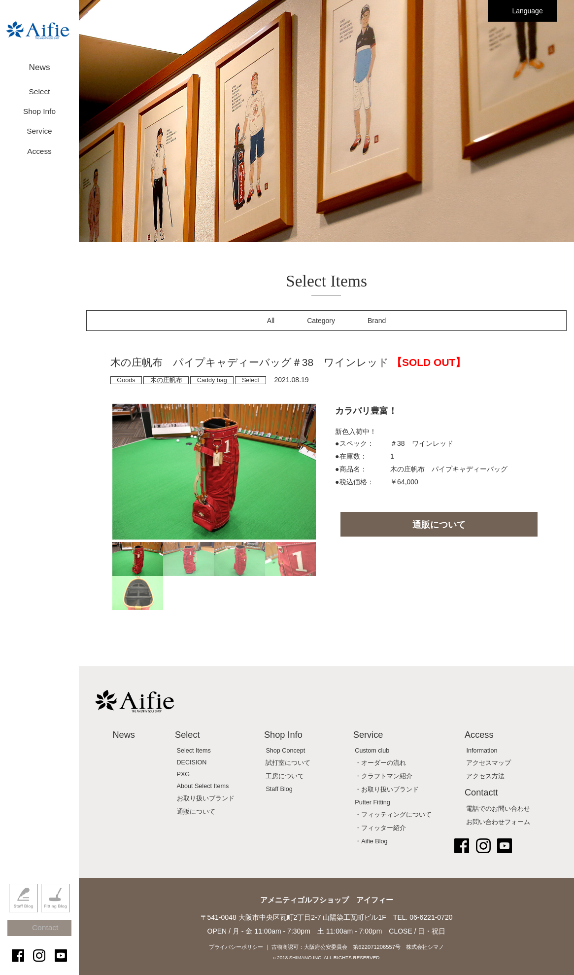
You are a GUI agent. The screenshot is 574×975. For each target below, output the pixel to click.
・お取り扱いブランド (387, 789)
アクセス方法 (485, 776)
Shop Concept (285, 750)
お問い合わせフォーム (498, 822)
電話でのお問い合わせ (498, 808)
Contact (44, 936)
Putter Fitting (372, 802)
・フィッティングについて (393, 814)
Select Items (194, 750)
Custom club (372, 750)
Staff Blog (23, 912)
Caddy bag (212, 380)
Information (481, 750)
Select (250, 380)
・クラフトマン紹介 (383, 776)
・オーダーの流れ (380, 762)
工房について (285, 776)
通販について (439, 525)
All (271, 321)
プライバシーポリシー (236, 947)
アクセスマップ (488, 762)
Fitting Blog (55, 912)
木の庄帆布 (166, 380)
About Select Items (203, 786)
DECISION (192, 762)
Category (321, 321)
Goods (126, 380)
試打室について (288, 762)
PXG (183, 774)
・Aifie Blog (371, 841)
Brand (377, 321)
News (39, 63)
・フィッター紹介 (380, 828)
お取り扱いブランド (206, 798)
